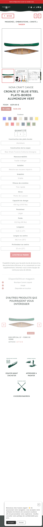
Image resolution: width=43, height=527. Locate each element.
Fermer (21, 522)
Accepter (11, 522)
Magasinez (9, 22)
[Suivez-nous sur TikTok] (34, 7)
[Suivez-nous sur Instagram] (31, 7)
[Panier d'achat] (38, 7)
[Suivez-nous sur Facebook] (28, 7)
